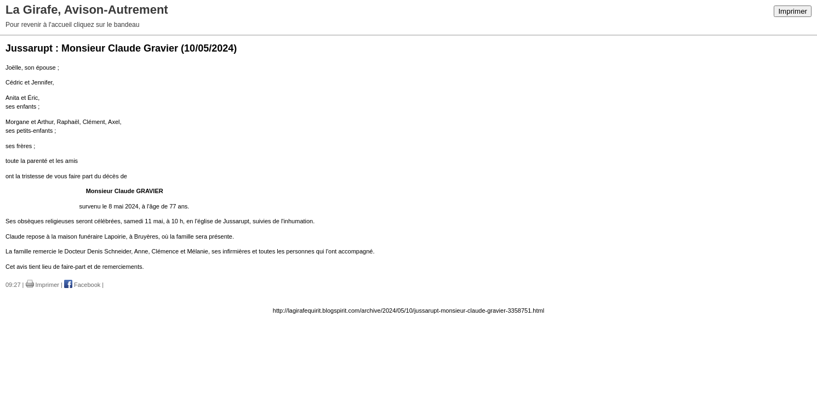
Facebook (82, 284)
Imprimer (792, 11)
